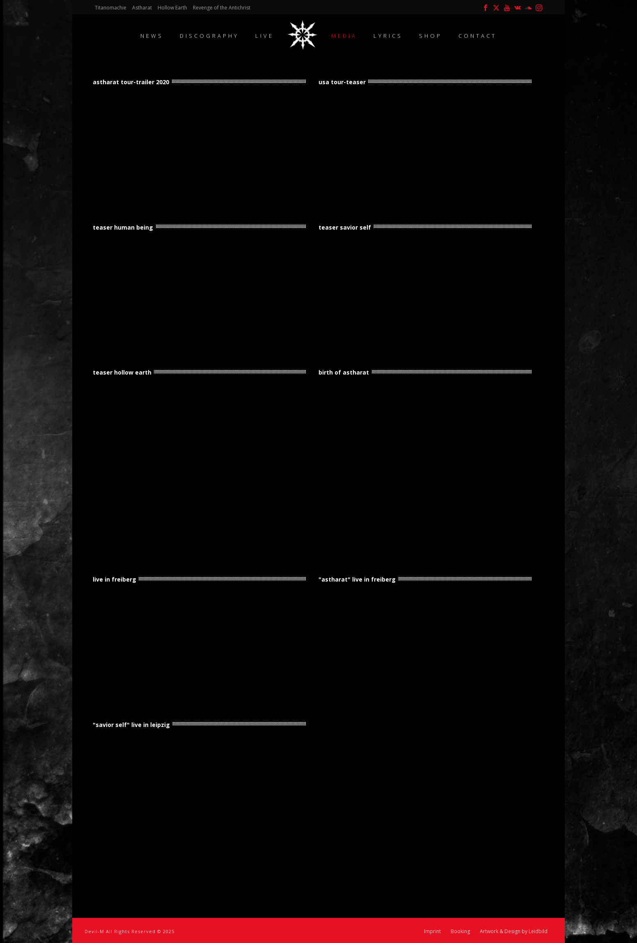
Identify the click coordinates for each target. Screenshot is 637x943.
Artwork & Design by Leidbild (514, 931)
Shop (430, 35)
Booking (460, 931)
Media (344, 35)
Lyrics (388, 35)
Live (264, 35)
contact (477, 35)
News (151, 35)
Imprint (432, 931)
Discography (209, 35)
